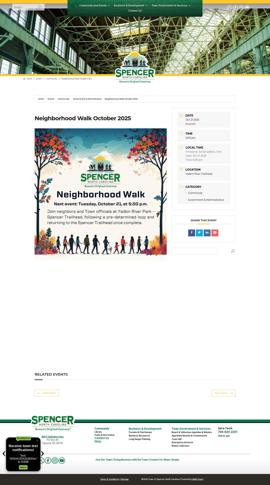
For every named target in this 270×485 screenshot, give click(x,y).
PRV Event (46, 393)
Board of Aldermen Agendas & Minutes (192, 432)
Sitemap (125, 479)
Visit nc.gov (224, 436)
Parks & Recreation (105, 435)
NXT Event (224, 393)
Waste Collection (180, 446)
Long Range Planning (139, 439)
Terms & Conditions (109, 479)
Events (51, 99)
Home (41, 99)
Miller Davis (197, 479)
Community (63, 99)
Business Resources (139, 435)
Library (98, 432)
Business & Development (129, 5)
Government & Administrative (87, 99)
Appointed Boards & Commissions (189, 435)
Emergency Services (182, 442)
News (167, 459)
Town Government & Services (169, 5)
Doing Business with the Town (131, 459)
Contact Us (135, 10)
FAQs (98, 441)
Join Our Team (103, 459)
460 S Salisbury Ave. (52, 436)
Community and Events (93, 5)
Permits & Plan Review (140, 432)
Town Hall (176, 439)
